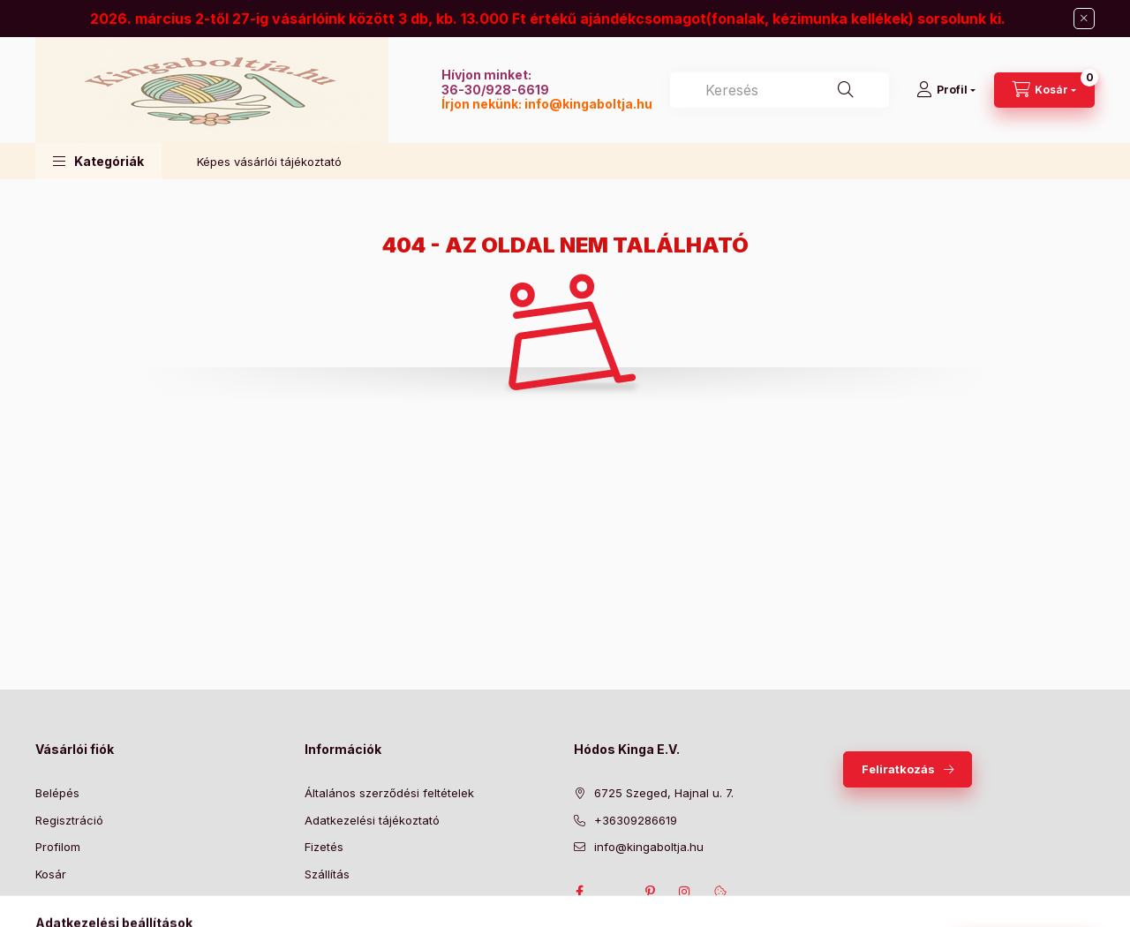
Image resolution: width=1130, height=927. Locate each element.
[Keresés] (845, 90)
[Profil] (946, 90)
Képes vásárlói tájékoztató (269, 161)
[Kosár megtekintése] (1044, 90)
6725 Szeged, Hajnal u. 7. (664, 793)
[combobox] (779, 90)
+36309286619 (635, 820)
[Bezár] (1084, 18)
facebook (579, 891)
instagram (685, 891)
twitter (614, 891)
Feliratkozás (898, 769)
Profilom (57, 847)
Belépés (57, 793)
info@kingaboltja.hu (588, 103)
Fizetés (324, 847)
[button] (98, 161)
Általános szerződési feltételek (389, 793)
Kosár (50, 874)
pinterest (649, 891)
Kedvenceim (68, 900)
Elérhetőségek (344, 900)
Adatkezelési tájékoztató (372, 820)
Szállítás (327, 874)
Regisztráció (69, 820)
